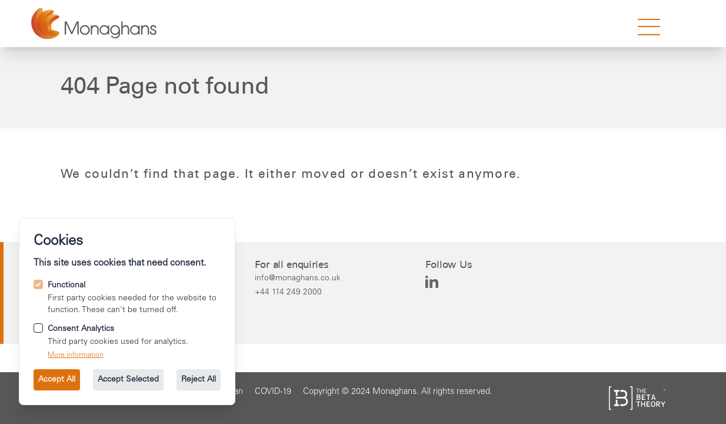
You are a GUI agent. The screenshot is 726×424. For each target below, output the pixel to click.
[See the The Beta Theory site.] (637, 398)
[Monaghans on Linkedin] (431, 282)
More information (76, 355)
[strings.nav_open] (649, 27)
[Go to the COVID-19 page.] (273, 392)
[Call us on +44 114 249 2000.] (298, 292)
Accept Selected (128, 380)
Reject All (198, 380)
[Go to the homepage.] (94, 23)
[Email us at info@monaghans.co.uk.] (298, 278)
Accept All (56, 380)
